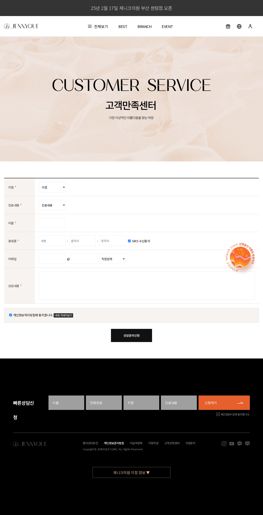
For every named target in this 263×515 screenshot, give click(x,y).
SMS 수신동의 (139, 241)
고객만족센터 (171, 443)
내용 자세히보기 (63, 315)
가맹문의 (190, 443)
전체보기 (98, 26)
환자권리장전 (90, 443)
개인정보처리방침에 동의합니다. (41, 315)
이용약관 (153, 443)
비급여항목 (136, 443)
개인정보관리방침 (114, 443)
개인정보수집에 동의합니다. (235, 414)
